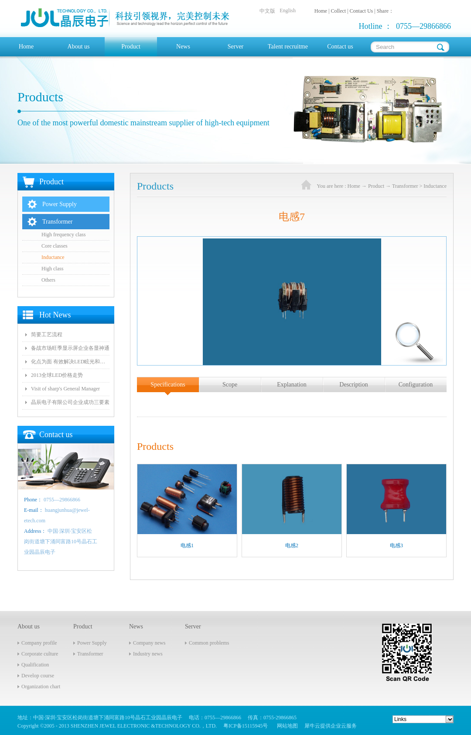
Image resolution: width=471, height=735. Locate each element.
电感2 (291, 545)
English (288, 10)
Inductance (435, 186)
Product (376, 186)
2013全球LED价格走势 (57, 375)
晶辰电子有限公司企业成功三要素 (70, 402)
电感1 (187, 545)
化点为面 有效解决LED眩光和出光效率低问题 (70, 362)
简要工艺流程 (46, 334)
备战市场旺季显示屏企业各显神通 (70, 348)
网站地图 (286, 726)
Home (26, 46)
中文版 (267, 11)
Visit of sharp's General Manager (65, 389)
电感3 (396, 545)
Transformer (405, 186)
